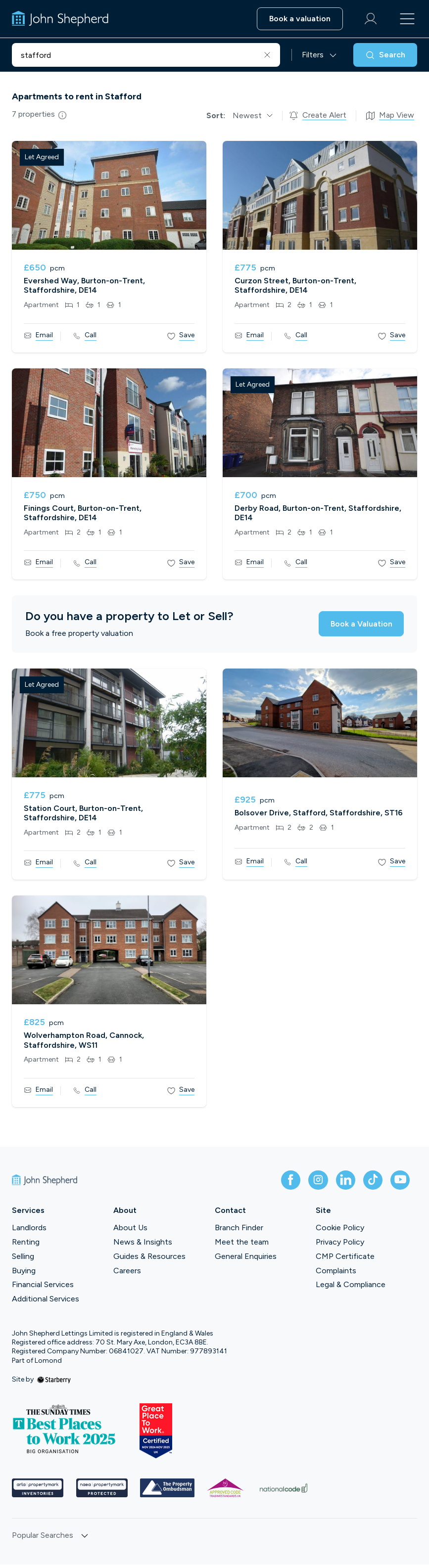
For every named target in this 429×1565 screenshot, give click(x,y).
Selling (23, 1256)
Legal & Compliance (350, 1285)
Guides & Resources (149, 1256)
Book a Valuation (360, 623)
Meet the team (242, 1242)
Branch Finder (239, 1228)
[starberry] (54, 1380)
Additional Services (45, 1299)
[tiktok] (371, 1180)
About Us (130, 1228)
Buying (24, 1270)
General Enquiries (246, 1256)
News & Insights (142, 1242)
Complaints (336, 1270)
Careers (127, 1270)
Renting (26, 1242)
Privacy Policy (340, 1242)
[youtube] (399, 1180)
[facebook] (288, 1180)
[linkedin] (344, 1180)
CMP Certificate (345, 1256)
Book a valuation (299, 18)
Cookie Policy (340, 1228)
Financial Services (43, 1285)
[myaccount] (370, 18)
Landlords (29, 1228)
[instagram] (316, 1180)
